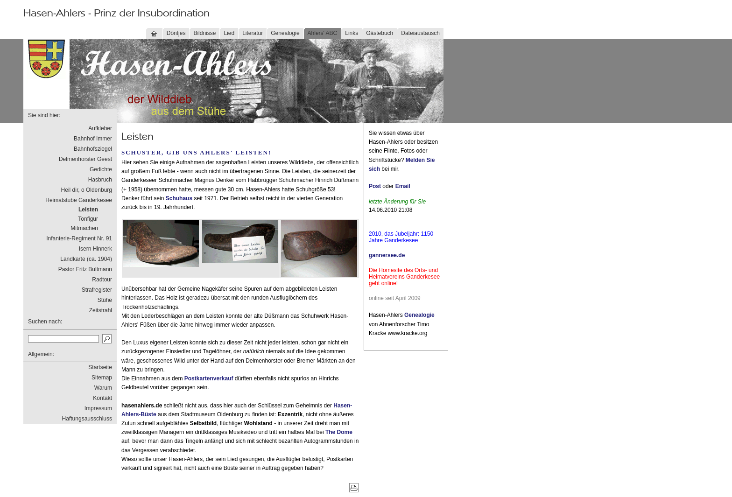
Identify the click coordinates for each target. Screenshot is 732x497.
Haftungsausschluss (87, 418)
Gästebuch (379, 33)
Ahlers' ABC (323, 33)
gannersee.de (387, 255)
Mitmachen (84, 228)
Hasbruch (100, 179)
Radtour (102, 279)
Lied (229, 33)
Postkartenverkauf (208, 378)
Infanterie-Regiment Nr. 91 (79, 238)
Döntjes (176, 33)
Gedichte (101, 169)
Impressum (98, 408)
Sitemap (102, 377)
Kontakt (102, 398)
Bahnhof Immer (93, 138)
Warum (103, 388)
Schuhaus (179, 198)
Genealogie (285, 33)
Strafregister (97, 290)
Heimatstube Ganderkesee (78, 200)
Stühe (105, 300)
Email (402, 186)
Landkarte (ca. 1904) (86, 259)
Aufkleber (100, 128)
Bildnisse (204, 33)
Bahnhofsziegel (93, 149)
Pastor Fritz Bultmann (85, 269)
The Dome (338, 432)
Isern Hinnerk (95, 248)
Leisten (88, 209)
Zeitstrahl (100, 310)
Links (351, 33)
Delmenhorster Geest (85, 159)
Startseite (100, 367)
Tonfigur (88, 219)
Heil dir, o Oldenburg (86, 190)
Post (375, 186)
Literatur (252, 33)
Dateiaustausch (420, 33)
